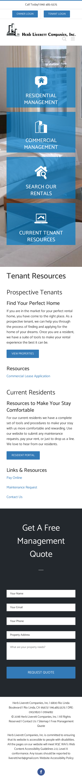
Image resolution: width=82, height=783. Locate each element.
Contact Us (15, 497)
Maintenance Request (22, 487)
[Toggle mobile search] (64, 38)
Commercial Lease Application (28, 376)
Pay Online (14, 478)
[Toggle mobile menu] (73, 38)
